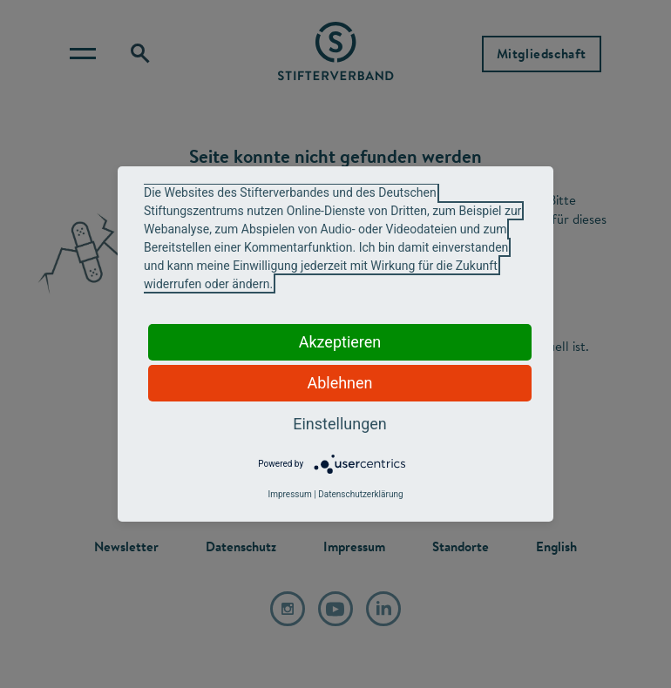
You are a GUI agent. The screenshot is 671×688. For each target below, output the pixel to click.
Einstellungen (339, 424)
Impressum (289, 494)
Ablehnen (339, 383)
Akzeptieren (340, 342)
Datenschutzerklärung (360, 494)
